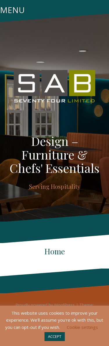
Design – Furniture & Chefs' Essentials (54, 154)
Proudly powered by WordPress (45, 305)
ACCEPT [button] (54, 336)
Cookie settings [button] (82, 327)
